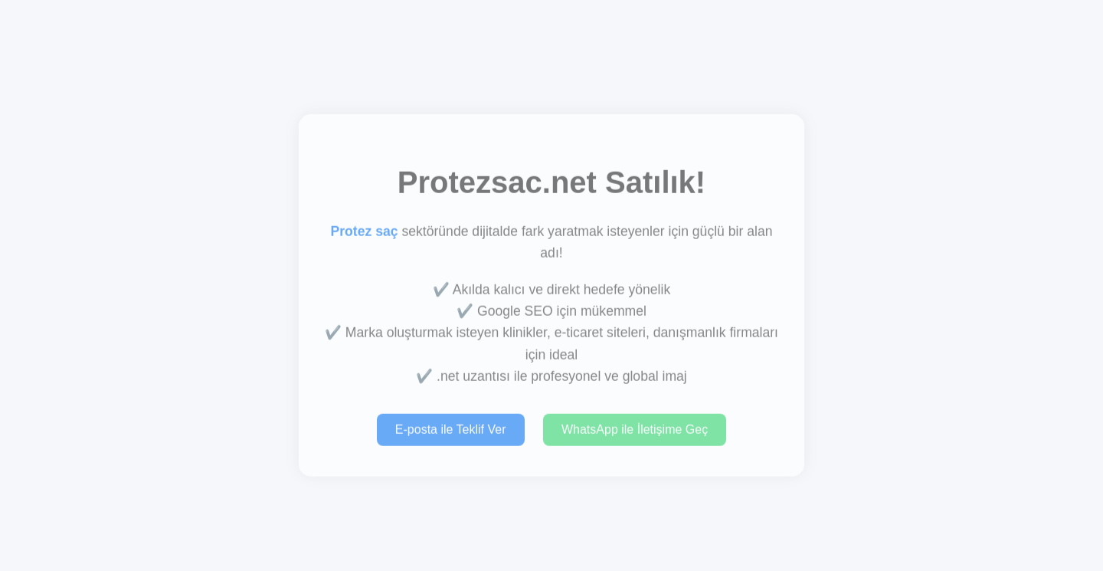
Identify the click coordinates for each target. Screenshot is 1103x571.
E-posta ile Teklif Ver (450, 430)
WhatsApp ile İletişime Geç (634, 430)
